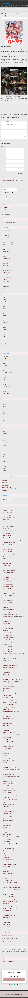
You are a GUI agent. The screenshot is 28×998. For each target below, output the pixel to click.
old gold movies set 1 (6, 487)
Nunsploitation (6, 388)
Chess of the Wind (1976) (8, 593)
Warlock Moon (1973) (7, 758)
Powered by (14, 984)
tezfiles (3, 211)
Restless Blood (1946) (7, 676)
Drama (4, 254)
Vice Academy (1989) (7, 612)
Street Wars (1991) (7, 695)
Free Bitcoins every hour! (8, 961)
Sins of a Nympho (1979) (8, 741)
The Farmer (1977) (7, 588)
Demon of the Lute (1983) (8, 892)
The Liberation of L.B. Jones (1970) (10, 614)
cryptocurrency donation (7, 941)
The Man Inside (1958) (8, 746)
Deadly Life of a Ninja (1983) (9, 700)
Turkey (4, 466)
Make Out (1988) (6, 924)
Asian (4, 237)
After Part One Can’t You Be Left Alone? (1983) (13, 540)
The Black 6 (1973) (7, 792)
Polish (4, 341)
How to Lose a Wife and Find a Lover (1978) (12, 679)
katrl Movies (5, 963)
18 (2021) (5, 827)
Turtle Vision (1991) (7, 825)
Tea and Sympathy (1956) (8, 816)
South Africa (5, 461)
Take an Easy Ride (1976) (8, 896)
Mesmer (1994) (6, 690)
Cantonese (5, 322)
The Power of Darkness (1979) (9, 866)
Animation (5, 235)
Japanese (12, 100)
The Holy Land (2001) (7, 635)
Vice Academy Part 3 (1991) (9, 544)
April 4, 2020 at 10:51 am (15, 121)
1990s (4, 406)
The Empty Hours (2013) (8, 628)
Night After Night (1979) (8, 873)
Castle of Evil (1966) (7, 581)
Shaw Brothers (6, 393)
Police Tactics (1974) (7, 632)
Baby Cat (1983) (22, 106)
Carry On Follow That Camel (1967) (10, 885)
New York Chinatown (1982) (9, 732)
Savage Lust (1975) (7, 644)
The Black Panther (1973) (8, 778)
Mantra (15, 994)
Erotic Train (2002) (5, 106)
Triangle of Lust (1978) (8, 894)
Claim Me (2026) (6, 926)
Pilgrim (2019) (6, 832)
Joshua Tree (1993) (7, 917)
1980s (4, 408)
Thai (4, 331)
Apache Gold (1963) (7, 510)
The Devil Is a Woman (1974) (9, 549)
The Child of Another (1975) (9, 526)
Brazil (4, 447)
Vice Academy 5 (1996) (8, 537)
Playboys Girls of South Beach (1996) (11, 776)
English (4, 297)
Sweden (4, 445)
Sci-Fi (4, 274)
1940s (4, 418)
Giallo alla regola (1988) (8, 563)
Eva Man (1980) (6, 797)
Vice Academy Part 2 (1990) (9, 598)
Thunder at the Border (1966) (9, 790)
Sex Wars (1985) (6, 922)
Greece (4, 456)
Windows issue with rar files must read (10, 938)
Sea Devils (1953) (7, 755)
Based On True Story (7, 372)
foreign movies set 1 (6, 483)
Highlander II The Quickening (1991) (11, 656)
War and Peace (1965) (8, 875)
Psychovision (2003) (7, 642)
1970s (5, 100)
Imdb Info (11, 54)
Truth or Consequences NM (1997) (10, 908)
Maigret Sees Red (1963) (8, 554)
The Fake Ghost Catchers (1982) (10, 882)
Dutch (4, 334)
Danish (4, 315)
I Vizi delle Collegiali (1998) (9, 850)
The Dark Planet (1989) (8, 697)
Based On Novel (6, 365)
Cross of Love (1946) (7, 751)
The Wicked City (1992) (8, 515)
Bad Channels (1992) (7, 813)
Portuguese (5, 336)
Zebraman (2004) (6, 809)
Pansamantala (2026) (7, 646)
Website (2, 169)
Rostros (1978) (6, 871)
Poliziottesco (5, 361)
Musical (4, 384)
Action (4, 230)
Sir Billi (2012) (6, 765)
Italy (4, 431)
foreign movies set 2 (6, 485)
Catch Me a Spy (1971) (8, 839)
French (4, 301)
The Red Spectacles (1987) (9, 899)
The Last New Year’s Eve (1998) (10, 767)
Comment (2, 149)
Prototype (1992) (6, 806)
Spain (4, 435)
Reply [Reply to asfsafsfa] (25, 127)
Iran (4, 463)
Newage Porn (6, 270)
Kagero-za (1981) (6, 802)
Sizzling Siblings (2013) (8, 572)
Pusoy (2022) (6, 577)
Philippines (5, 459)
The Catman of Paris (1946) (9, 579)
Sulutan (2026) (6, 857)
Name (2, 161)
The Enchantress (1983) (8, 600)
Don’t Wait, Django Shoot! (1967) (10, 901)
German (4, 308)
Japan (8, 100)
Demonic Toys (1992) (7, 868)
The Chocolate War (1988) (8, 586)
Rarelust (5, 3)
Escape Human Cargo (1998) (9, 915)
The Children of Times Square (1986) (11, 561)
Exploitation (5, 356)
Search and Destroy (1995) (9, 618)
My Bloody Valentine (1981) (9, 686)
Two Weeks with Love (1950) (9, 605)
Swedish (5, 311)
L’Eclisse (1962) (6, 771)
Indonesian (5, 318)
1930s (4, 420)
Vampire (4, 391)
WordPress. (20, 994)
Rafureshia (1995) (7, 737)
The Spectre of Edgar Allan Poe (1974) (11, 769)
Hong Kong (5, 452)
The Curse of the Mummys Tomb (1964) (11, 887)
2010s (4, 402)
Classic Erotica (6, 242)
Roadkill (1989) (6, 519)
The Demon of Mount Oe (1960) (10, 799)
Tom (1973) (5, 558)
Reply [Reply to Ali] (25, 136)
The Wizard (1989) (7, 621)
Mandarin (5, 324)
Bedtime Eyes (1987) (7, 607)
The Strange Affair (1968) (8, 584)
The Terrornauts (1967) (8, 602)
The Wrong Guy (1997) (8, 551)
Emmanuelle (5, 377)
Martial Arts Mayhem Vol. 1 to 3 (9, 774)
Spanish (4, 299)
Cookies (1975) (6, 669)
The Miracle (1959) (7, 508)
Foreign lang (5, 258)
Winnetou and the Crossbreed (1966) (11, 862)
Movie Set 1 (4, 478)
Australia (5, 449)
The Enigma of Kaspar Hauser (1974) (11, 734)
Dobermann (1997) (7, 834)
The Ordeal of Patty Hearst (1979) (10, 843)
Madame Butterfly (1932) (8, 718)
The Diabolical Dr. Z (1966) (8, 533)
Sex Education (6, 277)
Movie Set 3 (4, 482)
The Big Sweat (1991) (7, 512)
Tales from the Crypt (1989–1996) (9, 488)
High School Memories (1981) (9, 570)
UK (3, 438)
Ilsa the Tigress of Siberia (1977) (10, 530)
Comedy (4, 247)
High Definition (6, 368)
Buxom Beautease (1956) (8, 848)
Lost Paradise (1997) (7, 630)
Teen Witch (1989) (7, 748)
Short (4, 279)
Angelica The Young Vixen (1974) (10, 665)
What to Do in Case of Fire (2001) (10, 702)
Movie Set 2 (4, 480)
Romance (5, 272)
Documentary (6, 251)
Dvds (4, 375)
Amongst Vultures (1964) (8, 720)
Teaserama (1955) (7, 688)
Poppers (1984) (6, 660)
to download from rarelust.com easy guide (16, 180)
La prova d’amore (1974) (8, 781)
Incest (4, 263)
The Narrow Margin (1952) (8, 859)
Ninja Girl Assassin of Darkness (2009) (11, 711)
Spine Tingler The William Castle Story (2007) (13, 846)
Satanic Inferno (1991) (8, 714)
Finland (4, 468)
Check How (5, 180)
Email (2, 166)
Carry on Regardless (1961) (9, 609)
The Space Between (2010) (9, 637)
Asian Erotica (10, 17)
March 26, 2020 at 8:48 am (13, 131)
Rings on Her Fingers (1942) (9, 517)
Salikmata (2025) (6, 716)
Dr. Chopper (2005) (7, 709)
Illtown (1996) (6, 903)
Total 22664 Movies (6, 207)
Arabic (4, 329)
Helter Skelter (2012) (7, 625)
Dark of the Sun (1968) (8, 820)
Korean (4, 348)
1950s (4, 415)
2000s (4, 404)
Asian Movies (4, 490)
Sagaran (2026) (6, 785)
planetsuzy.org (6, 966)
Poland (4, 470)
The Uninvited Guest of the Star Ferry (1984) (12, 829)
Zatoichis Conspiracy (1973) (9, 906)
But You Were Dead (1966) (8, 639)
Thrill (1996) (5, 762)
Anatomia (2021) (6, 565)
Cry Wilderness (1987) (8, 880)
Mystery (4, 265)
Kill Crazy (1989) (6, 591)
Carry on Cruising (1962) (8, 683)
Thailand (5, 442)
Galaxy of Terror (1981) (8, 723)
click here (13, 222)
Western (4, 286)
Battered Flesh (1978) (7, 663)
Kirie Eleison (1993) (7, 919)
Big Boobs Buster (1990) (8, 574)
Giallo (4, 363)
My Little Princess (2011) (8, 760)
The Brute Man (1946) (7, 910)
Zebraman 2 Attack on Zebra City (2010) (11, 681)
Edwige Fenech (6, 386)
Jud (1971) (5, 556)
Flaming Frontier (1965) (8, 651)
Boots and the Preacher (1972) (9, 658)
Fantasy (4, 256)
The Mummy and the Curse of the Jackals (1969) (13, 653)
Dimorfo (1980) (6, 725)
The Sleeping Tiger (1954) (8, 649)
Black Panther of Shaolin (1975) (10, 795)
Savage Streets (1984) (8, 822)
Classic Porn (5, 244)
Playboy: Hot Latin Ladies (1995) (10, 568)
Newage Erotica (6, 267)
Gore (4, 370)
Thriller (4, 281)
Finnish (4, 320)
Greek (4, 313)
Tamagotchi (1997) (7, 739)
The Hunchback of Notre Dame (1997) (11, 913)
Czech (4, 338)
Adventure (5, 233)
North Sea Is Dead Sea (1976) (9, 667)
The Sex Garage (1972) (8, 783)
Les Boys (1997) (6, 878)
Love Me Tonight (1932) (8, 788)
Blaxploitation (6, 382)
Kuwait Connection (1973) (8, 704)
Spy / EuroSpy (6, 358)
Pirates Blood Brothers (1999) (9, 693)
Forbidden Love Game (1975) (9, 864)
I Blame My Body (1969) (8, 727)
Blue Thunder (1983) (7, 595)
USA (4, 428)
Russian (4, 343)
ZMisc (4, 288)
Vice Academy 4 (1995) (8, 547)
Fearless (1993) (6, 672)
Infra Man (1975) (6, 753)
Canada (4, 454)
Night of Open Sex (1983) (8, 804)
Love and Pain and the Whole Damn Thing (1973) (13, 616)
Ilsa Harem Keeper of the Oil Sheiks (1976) (12, 889)
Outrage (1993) (6, 674)
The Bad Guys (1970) (7, 623)
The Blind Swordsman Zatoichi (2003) (11, 836)
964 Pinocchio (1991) (7, 744)
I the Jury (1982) (6, 818)
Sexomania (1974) (7, 730)
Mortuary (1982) (6, 528)
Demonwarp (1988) (7, 535)
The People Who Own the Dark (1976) (11, 811)
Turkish (4, 345)
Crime (4, 249)
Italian (4, 306)
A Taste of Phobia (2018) (8, 841)
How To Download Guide (7, 935)
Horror (4, 260)
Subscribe (14, 980)
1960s (4, 413)
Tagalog (4, 327)
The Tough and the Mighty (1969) (10, 707)
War (4, 284)
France (4, 433)
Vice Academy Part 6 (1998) (9, 542)
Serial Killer (5, 379)
